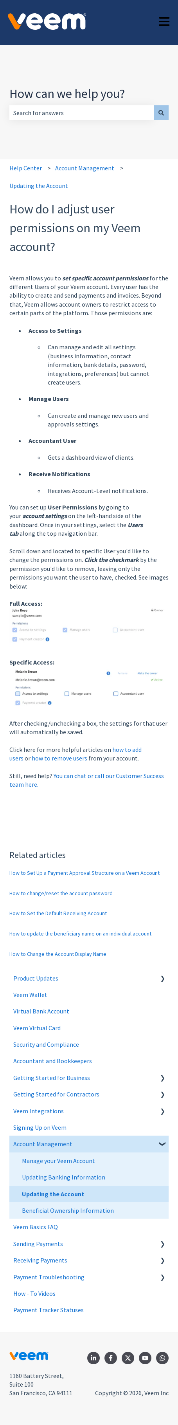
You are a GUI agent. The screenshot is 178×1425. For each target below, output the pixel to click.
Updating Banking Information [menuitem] (63, 1177)
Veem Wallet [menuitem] (30, 995)
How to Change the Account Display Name (57, 953)
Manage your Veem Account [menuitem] (58, 1161)
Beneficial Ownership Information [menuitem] (68, 1210)
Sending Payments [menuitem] (38, 1244)
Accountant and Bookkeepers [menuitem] (52, 1061)
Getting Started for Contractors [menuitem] (56, 1094)
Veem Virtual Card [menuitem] (37, 1028)
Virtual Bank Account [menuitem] (41, 1011)
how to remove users (59, 758)
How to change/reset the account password (61, 893)
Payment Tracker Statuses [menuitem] (48, 1310)
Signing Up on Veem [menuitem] (40, 1127)
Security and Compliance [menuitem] (46, 1044)
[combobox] (81, 112)
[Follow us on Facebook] (110, 1358)
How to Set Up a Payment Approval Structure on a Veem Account (84, 872)
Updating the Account (38, 186)
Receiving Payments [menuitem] (40, 1260)
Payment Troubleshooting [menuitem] (49, 1277)
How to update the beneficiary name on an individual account (80, 933)
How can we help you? (67, 93)
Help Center (25, 168)
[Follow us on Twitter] (128, 1358)
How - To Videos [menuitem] (34, 1293)
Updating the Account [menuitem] (53, 1194)
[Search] (161, 112)
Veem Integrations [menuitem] (38, 1111)
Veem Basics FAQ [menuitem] (35, 1227)
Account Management (84, 168)
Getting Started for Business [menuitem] (51, 1078)
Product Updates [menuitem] (35, 978)
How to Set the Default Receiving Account (58, 913)
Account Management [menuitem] (42, 1144)
